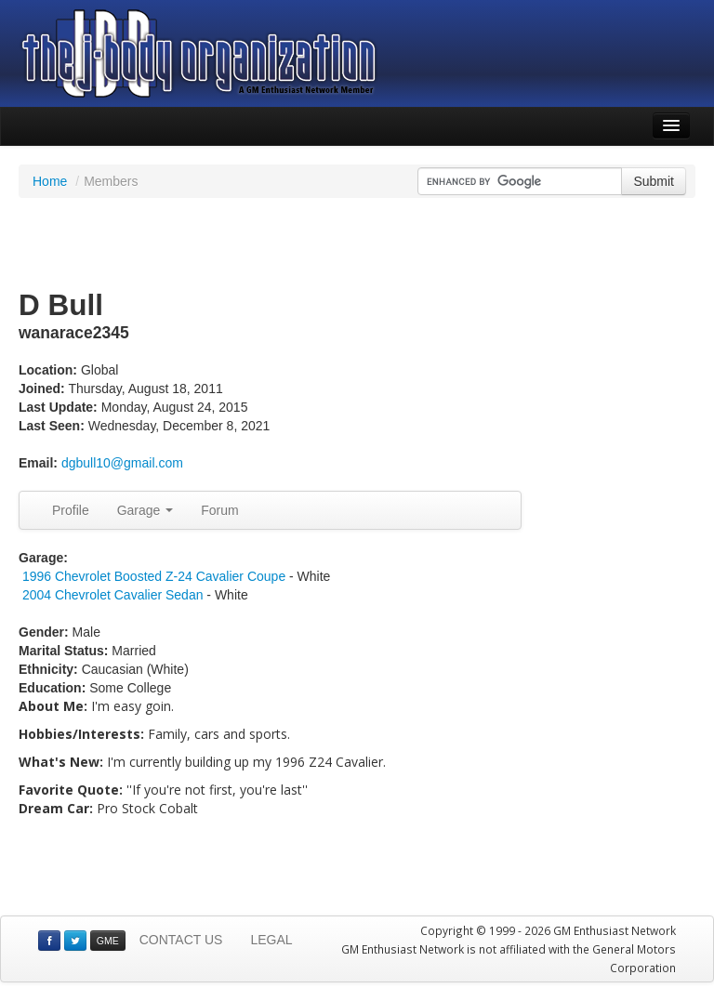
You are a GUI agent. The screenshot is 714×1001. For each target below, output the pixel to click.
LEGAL (271, 939)
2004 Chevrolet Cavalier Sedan (113, 594)
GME (108, 940)
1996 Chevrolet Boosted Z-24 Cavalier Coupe (153, 576)
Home (50, 181)
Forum (219, 510)
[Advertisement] (357, 244)
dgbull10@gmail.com (122, 462)
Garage (145, 510)
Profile (70, 510)
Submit (653, 181)
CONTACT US (181, 939)
